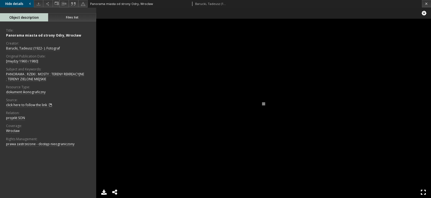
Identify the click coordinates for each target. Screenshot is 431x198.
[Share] (48, 3)
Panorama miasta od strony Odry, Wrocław (43, 35)
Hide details (18, 3)
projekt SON (15, 118)
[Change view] (56, 3)
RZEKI (31, 74)
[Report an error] (83, 3)
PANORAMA (15, 74)
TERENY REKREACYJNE (67, 74)
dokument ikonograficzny (26, 92)
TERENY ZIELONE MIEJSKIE (27, 79)
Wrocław (13, 130)
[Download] (38, 3)
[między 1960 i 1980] (22, 61)
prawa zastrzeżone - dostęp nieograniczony (40, 144)
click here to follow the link (29, 105)
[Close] (426, 3)
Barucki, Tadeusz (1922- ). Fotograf (33, 48)
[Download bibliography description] (64, 4)
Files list (72, 17)
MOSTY (43, 74)
